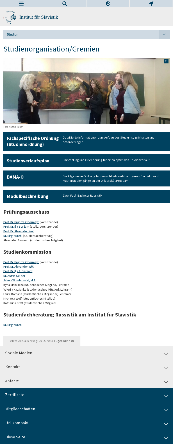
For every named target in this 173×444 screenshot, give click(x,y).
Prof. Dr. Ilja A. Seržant (17, 271)
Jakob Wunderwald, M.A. (19, 280)
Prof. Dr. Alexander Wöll (18, 231)
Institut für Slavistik (38, 17)
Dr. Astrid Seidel (14, 276)
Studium (88, 34)
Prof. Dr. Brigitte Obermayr (21, 222)
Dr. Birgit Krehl (12, 236)
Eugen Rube (62, 341)
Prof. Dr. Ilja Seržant (16, 226)
